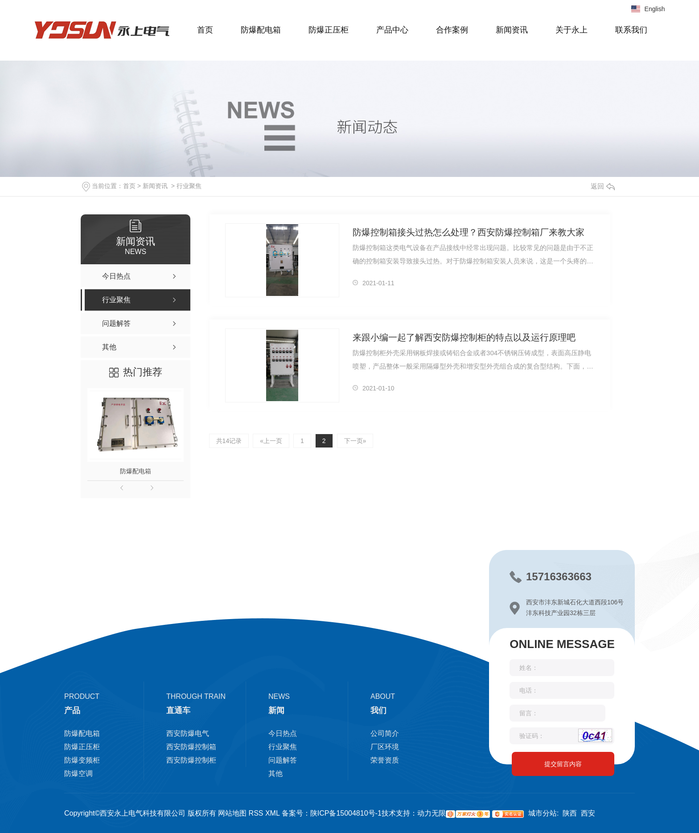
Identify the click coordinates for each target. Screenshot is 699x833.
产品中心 (392, 29)
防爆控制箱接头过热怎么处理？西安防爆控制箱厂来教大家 (468, 232)
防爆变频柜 (82, 760)
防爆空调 (78, 773)
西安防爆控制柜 (191, 760)
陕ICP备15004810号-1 (346, 813)
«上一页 (271, 440)
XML (271, 813)
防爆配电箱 (261, 29)
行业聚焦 (189, 185)
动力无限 (431, 813)
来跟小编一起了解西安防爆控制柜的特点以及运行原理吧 (464, 337)
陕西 (570, 813)
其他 (275, 773)
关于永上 (571, 29)
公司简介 (384, 733)
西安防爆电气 (187, 733)
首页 (205, 29)
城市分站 (542, 813)
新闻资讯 (512, 29)
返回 (603, 186)
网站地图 (232, 813)
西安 (588, 813)
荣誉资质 (384, 760)
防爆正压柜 (328, 29)
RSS (255, 813)
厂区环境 (384, 747)
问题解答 (282, 760)
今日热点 (282, 733)
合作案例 (452, 29)
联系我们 (631, 29)
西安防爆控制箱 (191, 747)
